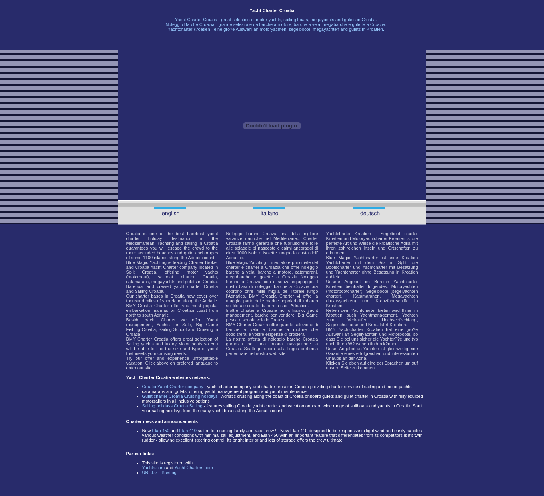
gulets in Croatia (201, 281)
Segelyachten (364, 334)
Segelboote (377, 291)
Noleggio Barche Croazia (189, 24)
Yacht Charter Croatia (196, 19)
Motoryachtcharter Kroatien (378, 238)
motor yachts (268, 19)
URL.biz (150, 472)
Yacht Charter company (174, 267)
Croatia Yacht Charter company (172, 386)
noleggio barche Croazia (293, 339)
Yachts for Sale (174, 324)
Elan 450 (160, 430)
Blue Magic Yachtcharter (352, 257)
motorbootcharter (344, 291)
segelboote (299, 29)
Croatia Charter (153, 305)
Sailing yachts (140, 343)
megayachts (322, 19)
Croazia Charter (277, 296)
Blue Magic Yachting (146, 262)
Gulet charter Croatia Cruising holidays (180, 396)
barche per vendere (275, 315)
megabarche (335, 24)
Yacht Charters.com (193, 467)
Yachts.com (153, 467)
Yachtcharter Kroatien (189, 29)
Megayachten (404, 296)
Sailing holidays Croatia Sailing (172, 405)
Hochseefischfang (399, 319)
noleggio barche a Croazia (282, 286)
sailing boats (295, 19)
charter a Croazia (263, 267)
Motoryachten (404, 286)
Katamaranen (366, 296)
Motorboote (399, 334)
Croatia (133, 233)
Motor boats (191, 343)
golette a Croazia (278, 276)
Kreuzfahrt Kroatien (387, 324)
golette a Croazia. (369, 24)
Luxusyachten (341, 300)
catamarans (137, 281)
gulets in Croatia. (360, 19)
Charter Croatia (152, 339)
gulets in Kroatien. (366, 29)
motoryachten (273, 29)
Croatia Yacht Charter (170, 216)
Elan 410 (187, 430)
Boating (168, 472)
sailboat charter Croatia (183, 276)
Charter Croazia (252, 324)
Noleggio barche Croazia (252, 233)
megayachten (326, 29)
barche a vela (307, 24)
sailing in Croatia (201, 243)
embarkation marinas (147, 310)
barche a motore (275, 24)
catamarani (306, 272)
